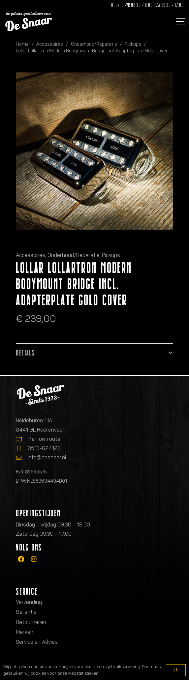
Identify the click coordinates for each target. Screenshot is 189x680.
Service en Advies (37, 642)
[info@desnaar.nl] (22, 457)
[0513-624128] (22, 448)
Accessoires (49, 44)
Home (22, 44)
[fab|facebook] (21, 559)
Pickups (133, 44)
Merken (24, 632)
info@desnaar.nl (47, 457)
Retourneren (31, 622)
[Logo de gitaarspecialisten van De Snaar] (28, 21)
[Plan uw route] (22, 439)
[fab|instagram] (34, 559)
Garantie (26, 612)
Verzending (29, 602)
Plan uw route (44, 439)
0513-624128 (44, 448)
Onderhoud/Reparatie (94, 44)
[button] (180, 21)
